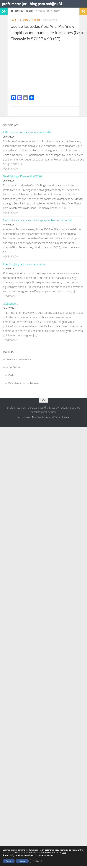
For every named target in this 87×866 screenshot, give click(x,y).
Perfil (11, 375)
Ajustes (36, 861)
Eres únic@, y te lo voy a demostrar (24, 264)
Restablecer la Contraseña (23, 383)
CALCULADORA (19, 20)
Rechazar (22, 861)
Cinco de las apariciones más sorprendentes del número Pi (37, 220)
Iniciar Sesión (13, 367)
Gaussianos (11, 125)
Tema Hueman (62, 417)
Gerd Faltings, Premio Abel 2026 (22, 176)
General (36, 20)
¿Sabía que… (10, 303)
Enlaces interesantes (18, 359)
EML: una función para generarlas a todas (27, 132)
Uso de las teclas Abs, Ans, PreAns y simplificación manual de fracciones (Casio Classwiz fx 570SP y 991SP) (47, 32)
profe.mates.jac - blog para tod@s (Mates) (33, 3)
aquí (64, 852)
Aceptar (9, 861)
